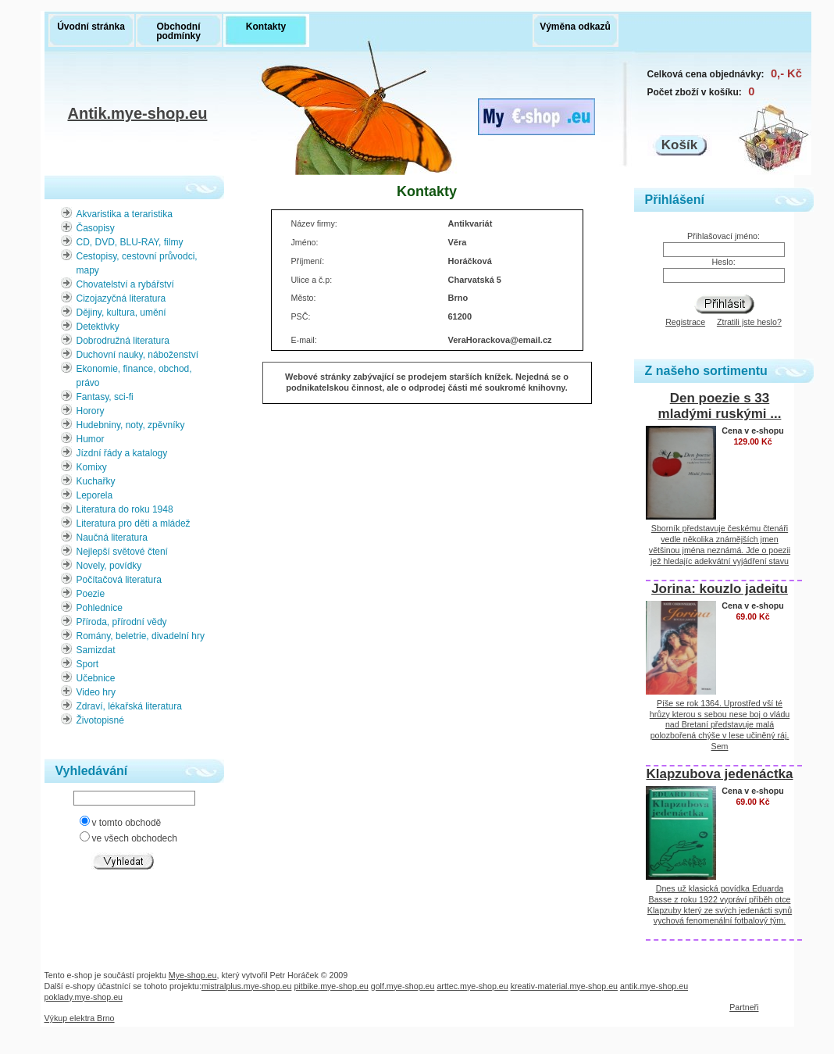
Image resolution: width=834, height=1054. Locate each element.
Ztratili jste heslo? (749, 322)
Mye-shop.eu (193, 975)
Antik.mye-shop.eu (138, 115)
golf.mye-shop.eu (403, 986)
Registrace (685, 322)
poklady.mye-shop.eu (84, 997)
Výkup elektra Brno (80, 1018)
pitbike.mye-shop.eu (331, 986)
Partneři (743, 1007)
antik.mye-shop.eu (654, 986)
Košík (679, 145)
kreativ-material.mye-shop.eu (564, 986)
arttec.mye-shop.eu (472, 986)
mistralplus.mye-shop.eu (246, 986)
